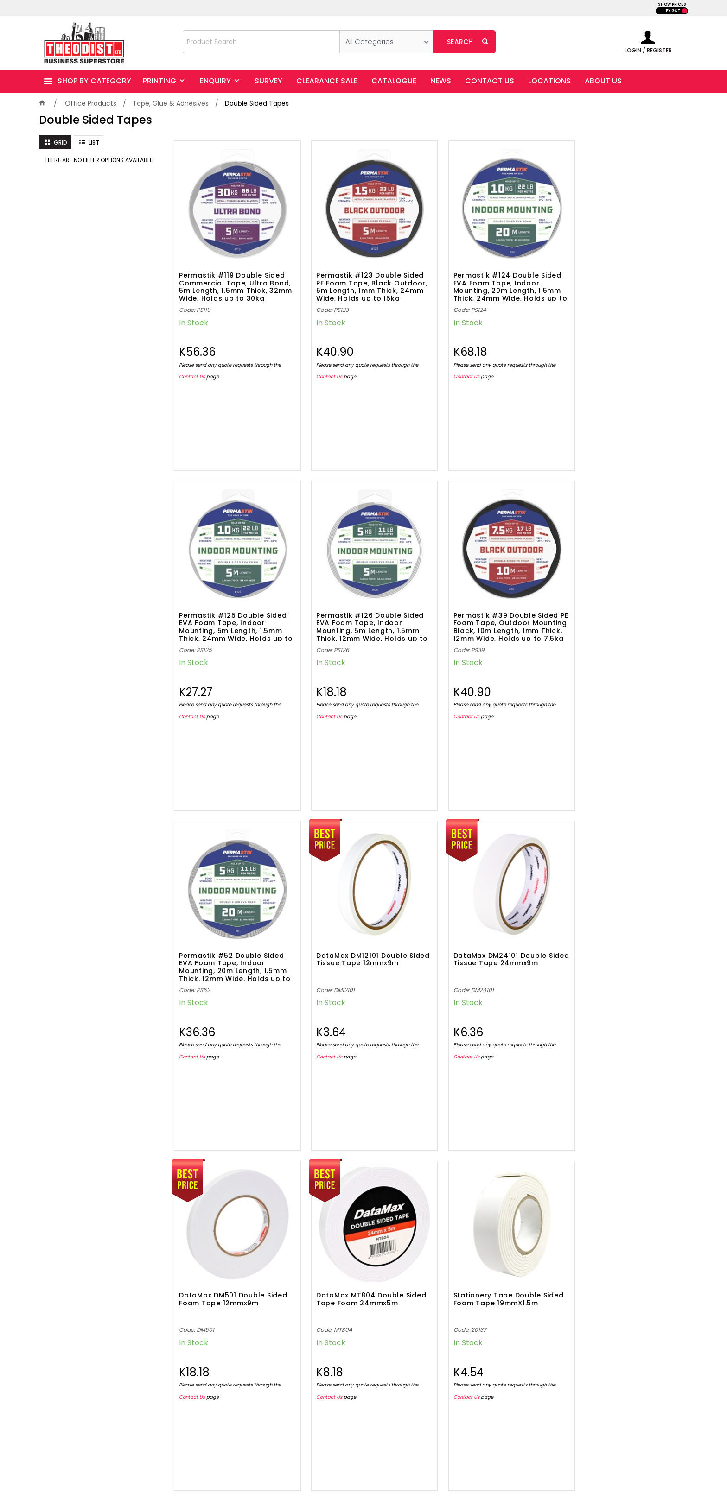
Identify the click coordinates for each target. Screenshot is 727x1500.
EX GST (673, 10)
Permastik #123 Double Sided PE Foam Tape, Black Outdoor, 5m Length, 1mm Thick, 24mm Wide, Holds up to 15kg (362, 279)
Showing (428, 1142)
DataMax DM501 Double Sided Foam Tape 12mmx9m (363, 938)
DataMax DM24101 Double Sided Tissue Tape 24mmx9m (233, 938)
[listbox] (386, 41)
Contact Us (192, 369)
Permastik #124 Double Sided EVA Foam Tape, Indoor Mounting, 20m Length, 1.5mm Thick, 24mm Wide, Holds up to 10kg (493, 279)
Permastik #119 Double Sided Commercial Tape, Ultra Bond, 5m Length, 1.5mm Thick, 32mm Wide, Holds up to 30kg (232, 279)
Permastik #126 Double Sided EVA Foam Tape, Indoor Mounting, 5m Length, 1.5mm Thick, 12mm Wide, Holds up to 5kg (233, 612)
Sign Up (664, 1219)
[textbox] (261, 42)
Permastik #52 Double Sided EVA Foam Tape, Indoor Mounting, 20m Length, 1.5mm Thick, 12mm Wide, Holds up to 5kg (492, 612)
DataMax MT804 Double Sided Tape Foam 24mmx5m (491, 938)
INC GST (684, 10)
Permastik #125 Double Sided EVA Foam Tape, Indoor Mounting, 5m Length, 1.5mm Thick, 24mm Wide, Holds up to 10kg (622, 279)
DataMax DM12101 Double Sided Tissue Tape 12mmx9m (621, 605)
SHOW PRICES (672, 4)
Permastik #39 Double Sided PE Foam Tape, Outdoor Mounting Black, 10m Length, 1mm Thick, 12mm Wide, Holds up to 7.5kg (363, 612)
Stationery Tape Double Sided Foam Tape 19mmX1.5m (622, 938)
